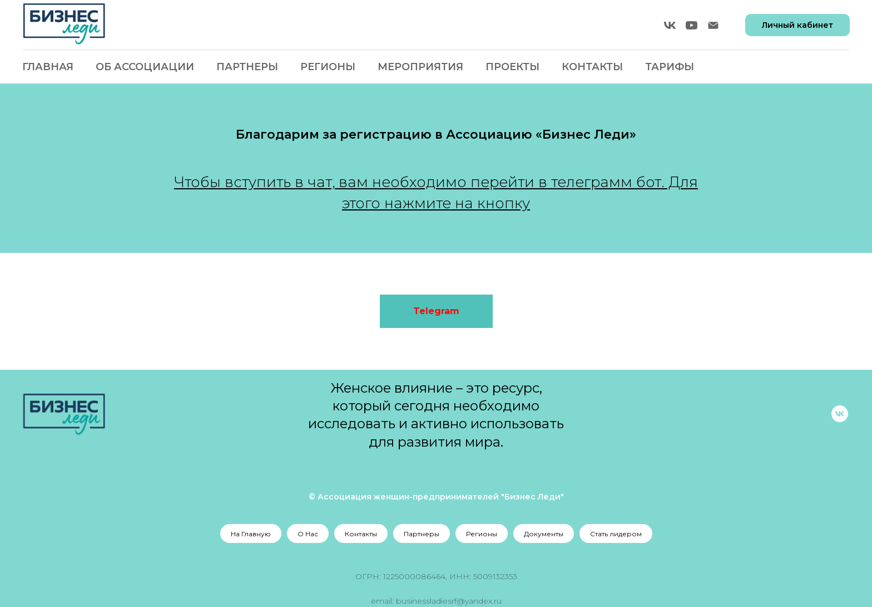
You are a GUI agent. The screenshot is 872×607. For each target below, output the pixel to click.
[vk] (670, 25)
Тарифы (669, 67)
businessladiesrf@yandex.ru (449, 601)
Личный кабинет (797, 25)
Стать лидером (616, 534)
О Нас (308, 534)
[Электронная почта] (713, 25)
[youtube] (691, 25)
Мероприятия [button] (420, 67)
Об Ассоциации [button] (145, 67)
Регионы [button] (327, 67)
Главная (47, 67)
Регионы (481, 534)
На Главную (251, 534)
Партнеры (247, 67)
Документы (543, 534)
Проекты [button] (512, 67)
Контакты (592, 67)
